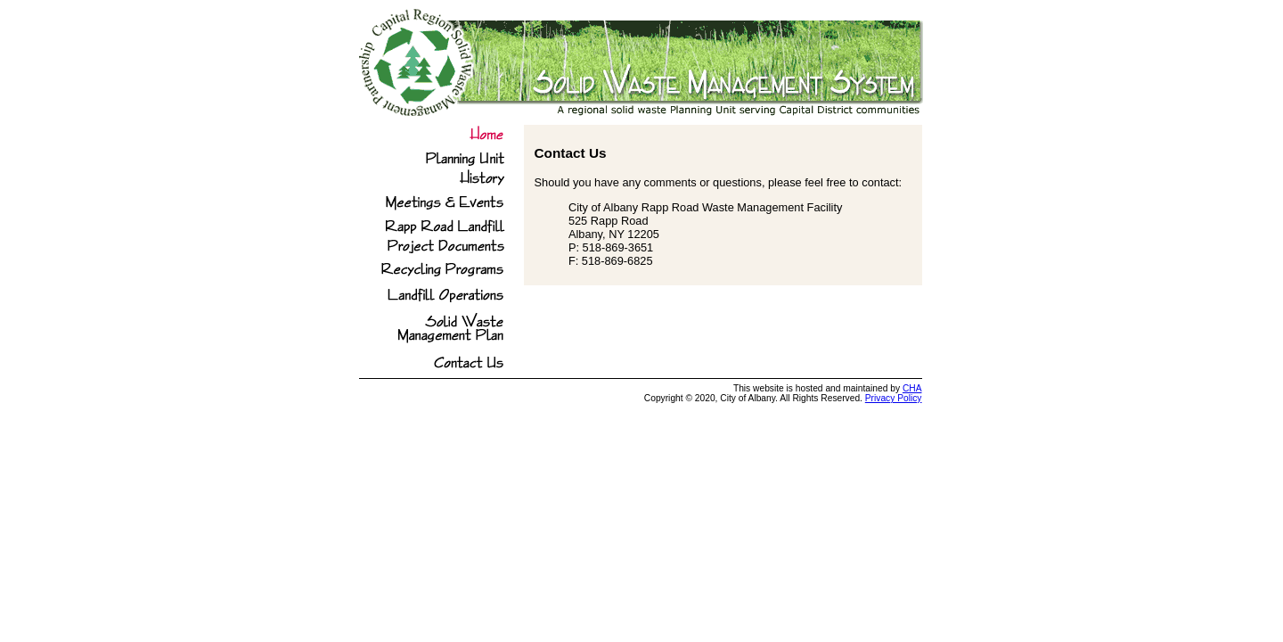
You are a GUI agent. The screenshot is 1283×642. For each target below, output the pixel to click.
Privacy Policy (893, 398)
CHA (912, 388)
